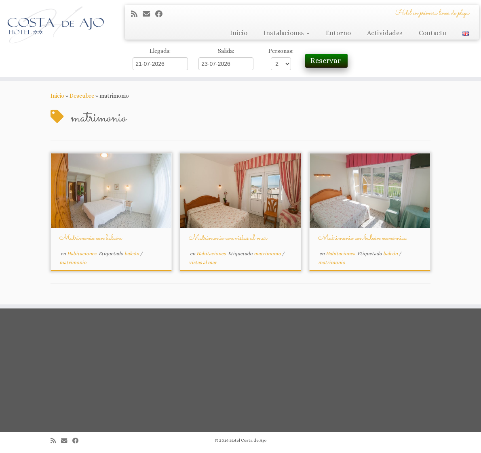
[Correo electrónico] (149, 14)
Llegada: (160, 51)
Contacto (432, 33)
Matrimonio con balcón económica (362, 238)
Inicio (238, 33)
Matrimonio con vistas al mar (228, 238)
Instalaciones (287, 33)
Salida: (226, 51)
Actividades (385, 33)
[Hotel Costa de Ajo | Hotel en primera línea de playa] (56, 24)
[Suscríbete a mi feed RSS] (137, 14)
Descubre (82, 95)
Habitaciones (82, 253)
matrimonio (72, 262)
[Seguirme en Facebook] (161, 14)
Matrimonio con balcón (90, 238)
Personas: (280, 51)
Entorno (338, 33)
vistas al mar (203, 262)
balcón (132, 253)
